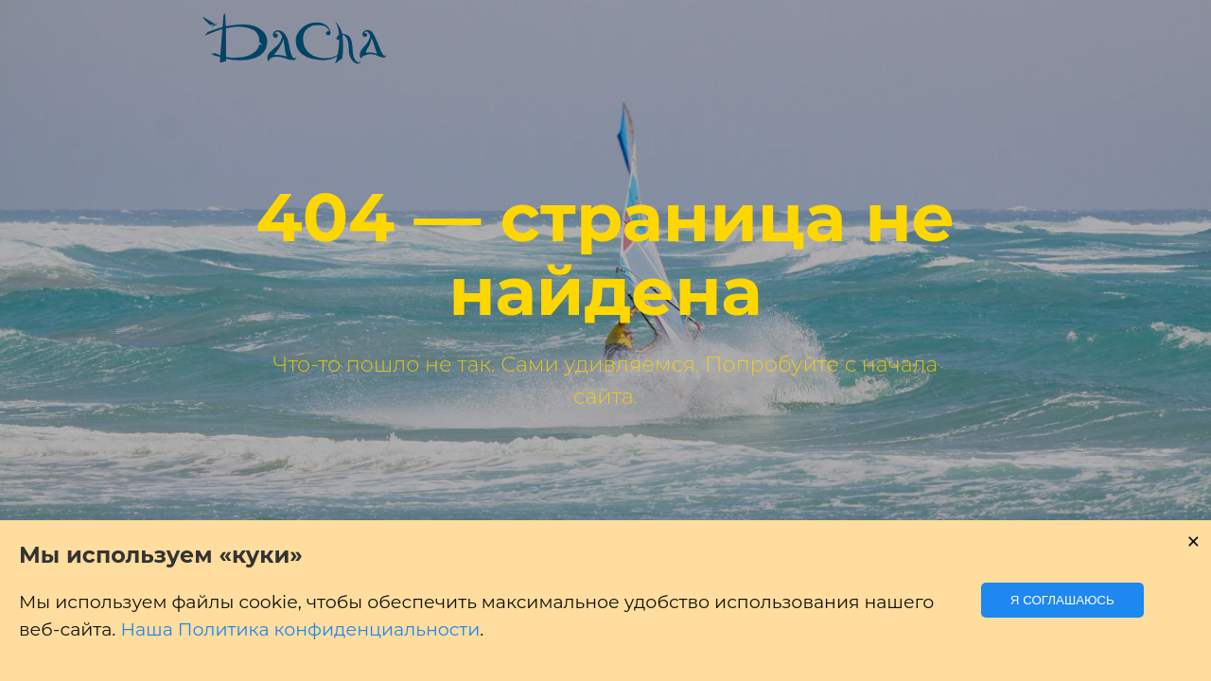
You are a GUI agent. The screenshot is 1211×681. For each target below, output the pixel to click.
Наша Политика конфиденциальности (300, 629)
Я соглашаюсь (1062, 600)
